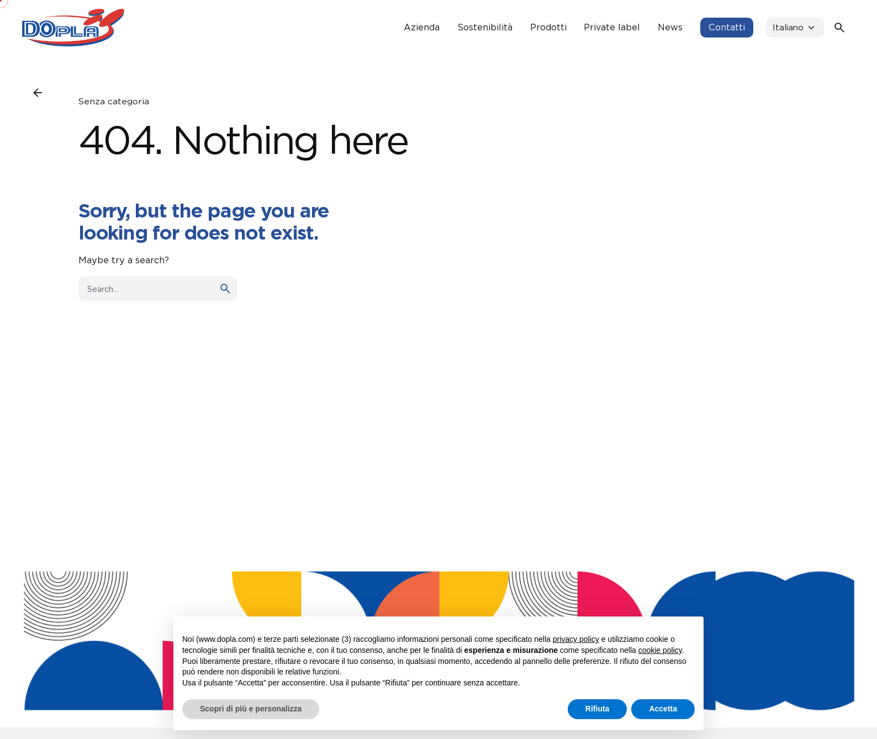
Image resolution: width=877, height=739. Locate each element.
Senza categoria (113, 101)
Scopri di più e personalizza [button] (251, 708)
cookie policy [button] (660, 650)
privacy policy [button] (576, 639)
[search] (225, 289)
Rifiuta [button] (597, 708)
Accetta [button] (663, 708)
